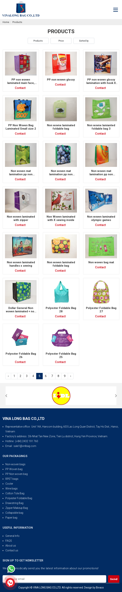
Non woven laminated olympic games (101, 218)
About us (10, 545)
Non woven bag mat (101, 262)
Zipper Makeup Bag (16, 507)
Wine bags (11, 488)
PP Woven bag (13, 469)
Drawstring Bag (14, 503)
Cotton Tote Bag (14, 493)
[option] (61, 395)
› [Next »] (70, 376)
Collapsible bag (14, 512)
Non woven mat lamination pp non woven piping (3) (61, 174)
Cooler (9, 483)
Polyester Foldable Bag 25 (61, 355)
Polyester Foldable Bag (18, 498)
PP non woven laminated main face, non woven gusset (21, 83)
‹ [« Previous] (8, 376)
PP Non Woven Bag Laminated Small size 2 (21, 127)
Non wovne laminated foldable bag (61, 127)
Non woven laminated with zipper (21, 218)
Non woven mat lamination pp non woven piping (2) (101, 174)
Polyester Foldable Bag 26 (21, 355)
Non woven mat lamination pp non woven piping (20, 174)
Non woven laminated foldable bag (61, 264)
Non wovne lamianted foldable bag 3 (101, 127)
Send (113, 579)
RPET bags (11, 478)
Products (17, 22)
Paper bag (11, 517)
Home (6, 22)
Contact (20, 88)
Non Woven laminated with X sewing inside (61, 218)
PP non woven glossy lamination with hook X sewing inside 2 (101, 83)
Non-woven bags (15, 464)
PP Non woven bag (16, 473)
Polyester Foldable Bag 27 (101, 309)
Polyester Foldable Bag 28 (61, 309)
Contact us (11, 550)
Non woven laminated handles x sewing (21, 264)
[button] (6, 395)
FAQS (8, 540)
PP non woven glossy (61, 79)
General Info (12, 535)
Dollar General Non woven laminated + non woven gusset (21, 311)
